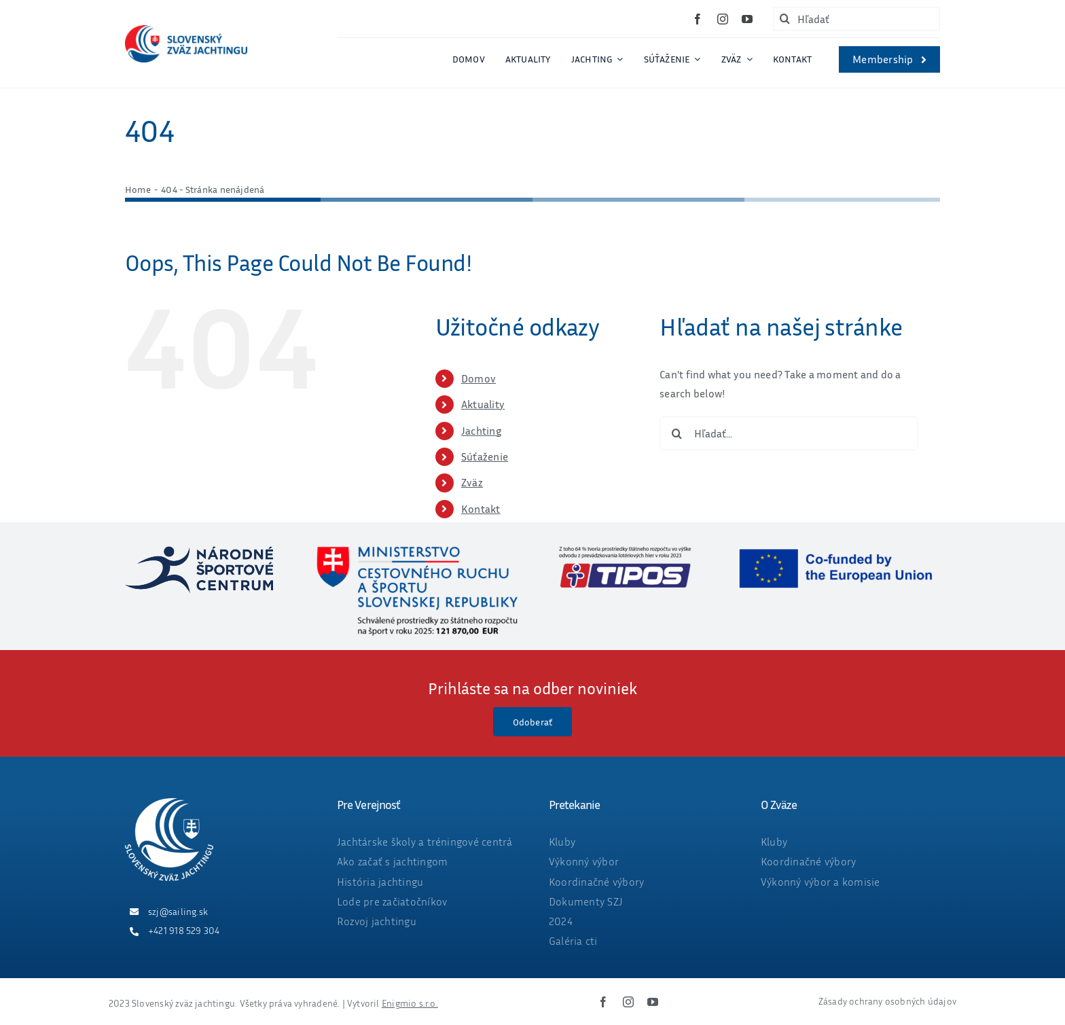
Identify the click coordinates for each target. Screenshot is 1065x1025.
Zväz (472, 482)
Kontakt (481, 509)
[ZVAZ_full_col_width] (186, 30)
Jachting (481, 430)
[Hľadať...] (789, 433)
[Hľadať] (856, 19)
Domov (478, 378)
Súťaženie (484, 456)
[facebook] (697, 19)
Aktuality (483, 404)
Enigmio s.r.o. (410, 1003)
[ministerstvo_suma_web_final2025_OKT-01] (416, 551)
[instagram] (722, 19)
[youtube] (747, 19)
